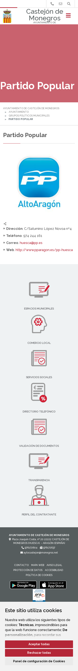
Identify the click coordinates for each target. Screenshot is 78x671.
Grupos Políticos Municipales (29, 115)
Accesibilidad (54, 570)
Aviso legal (54, 565)
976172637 (47, 547)
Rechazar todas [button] (39, 652)
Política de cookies (39, 575)
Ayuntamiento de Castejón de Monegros (31, 108)
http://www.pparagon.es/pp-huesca (44, 250)
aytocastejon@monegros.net (39, 552)
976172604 (29, 547)
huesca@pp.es (31, 243)
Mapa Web (37, 565)
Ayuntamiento (19, 111)
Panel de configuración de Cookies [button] (39, 661)
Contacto (21, 565)
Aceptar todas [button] (39, 644)
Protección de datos (27, 570)
